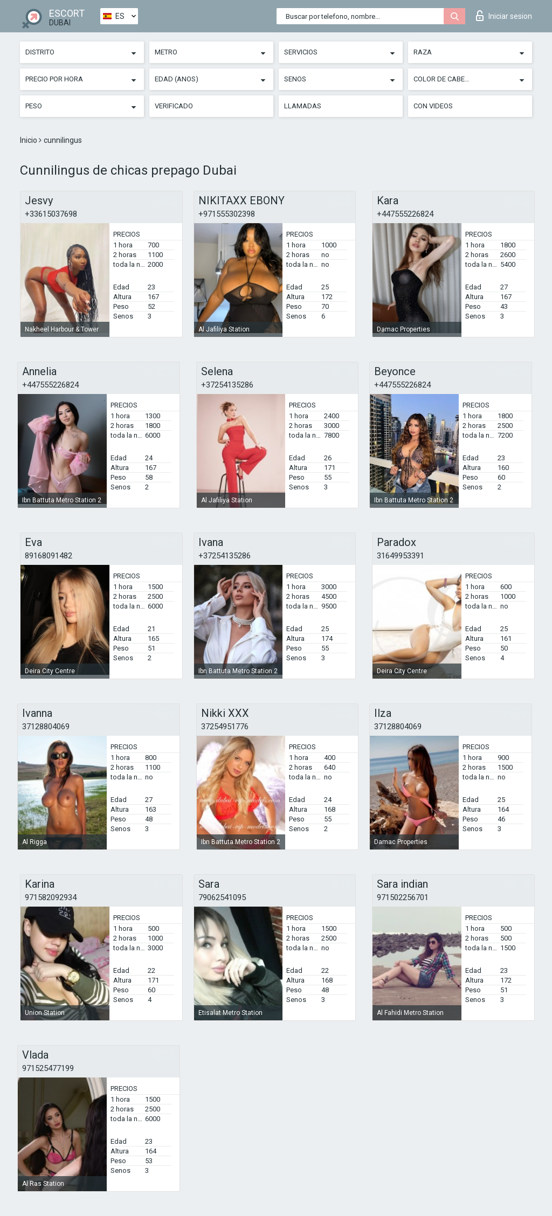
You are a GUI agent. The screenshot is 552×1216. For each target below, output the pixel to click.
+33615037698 (51, 214)
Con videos (433, 106)
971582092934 (51, 897)
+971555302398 (226, 214)
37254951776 (225, 726)
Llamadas (302, 106)
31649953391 (400, 556)
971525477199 (48, 1068)
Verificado (174, 106)
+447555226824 (405, 214)
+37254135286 (227, 385)
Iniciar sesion (504, 16)
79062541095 (222, 897)
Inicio (29, 140)
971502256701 (403, 897)
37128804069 (46, 726)
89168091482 (48, 556)
